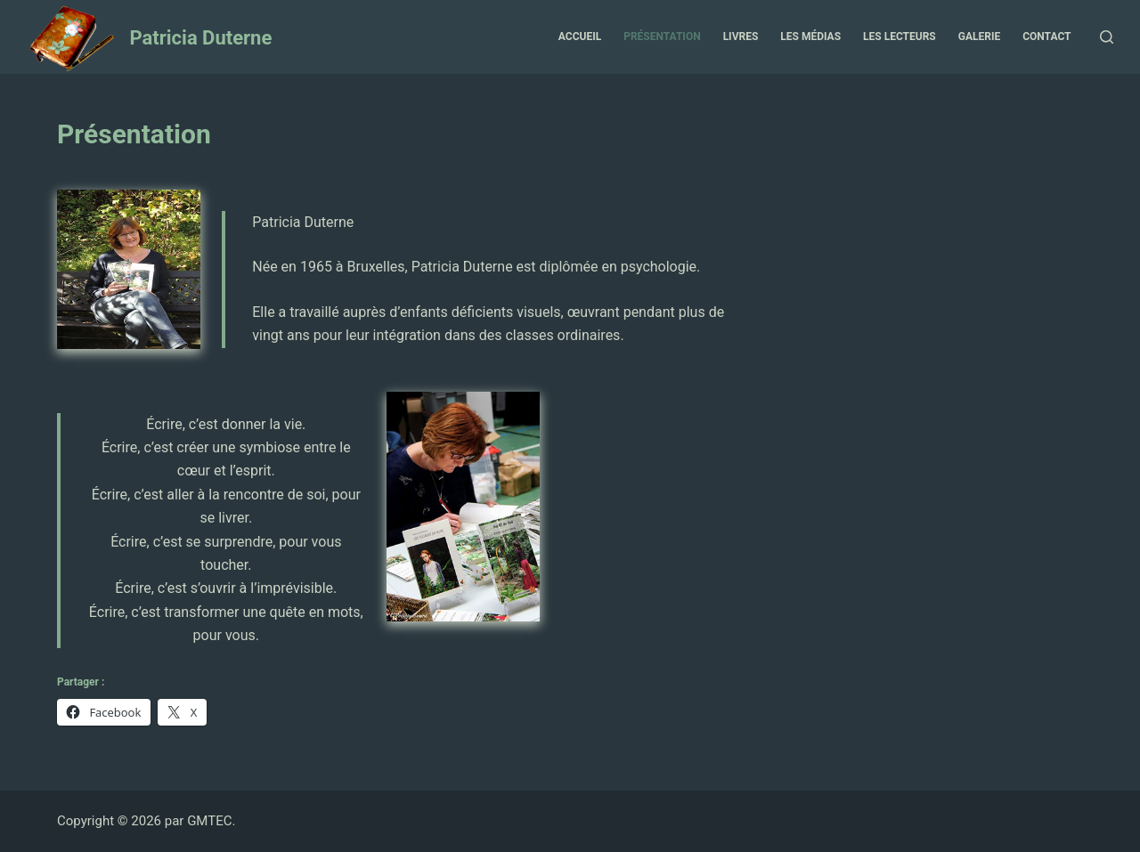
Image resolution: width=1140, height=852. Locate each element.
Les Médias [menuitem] (810, 36)
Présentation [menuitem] (661, 36)
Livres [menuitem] (741, 36)
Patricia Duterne (200, 38)
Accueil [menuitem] (579, 36)
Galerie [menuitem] (979, 36)
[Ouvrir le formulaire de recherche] (1106, 37)
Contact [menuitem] (1046, 36)
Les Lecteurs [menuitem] (899, 36)
